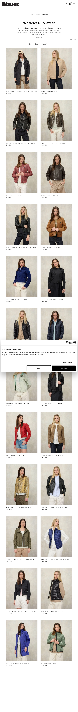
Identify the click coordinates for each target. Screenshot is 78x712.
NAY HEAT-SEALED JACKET (50, 663)
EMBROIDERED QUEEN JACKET (52, 455)
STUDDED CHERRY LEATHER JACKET (53, 143)
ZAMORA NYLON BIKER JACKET (52, 299)
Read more (39, 37)
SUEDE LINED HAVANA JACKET (17, 299)
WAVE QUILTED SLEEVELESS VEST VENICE (55, 559)
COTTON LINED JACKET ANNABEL (52, 403)
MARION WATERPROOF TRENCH (17, 663)
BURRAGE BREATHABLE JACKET (17, 403)
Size (30, 44)
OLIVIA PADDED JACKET (49, 91)
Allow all (64, 368)
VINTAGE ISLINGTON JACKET (51, 247)
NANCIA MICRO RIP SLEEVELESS (52, 611)
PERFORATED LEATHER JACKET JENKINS (55, 507)
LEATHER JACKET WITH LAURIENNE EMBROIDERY (21, 247)
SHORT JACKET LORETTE (49, 195)
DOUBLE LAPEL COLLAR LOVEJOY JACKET (21, 143)
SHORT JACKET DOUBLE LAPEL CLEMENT (20, 611)
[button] (39, 37)
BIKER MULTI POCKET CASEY (16, 455)
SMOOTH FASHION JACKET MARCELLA (19, 559)
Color (37, 44)
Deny (38, 368)
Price (44, 44)
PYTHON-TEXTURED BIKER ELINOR (18, 507)
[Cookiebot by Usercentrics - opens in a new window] (67, 342)
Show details (67, 362)
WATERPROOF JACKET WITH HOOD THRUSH (21, 91)
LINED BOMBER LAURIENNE (16, 195)
